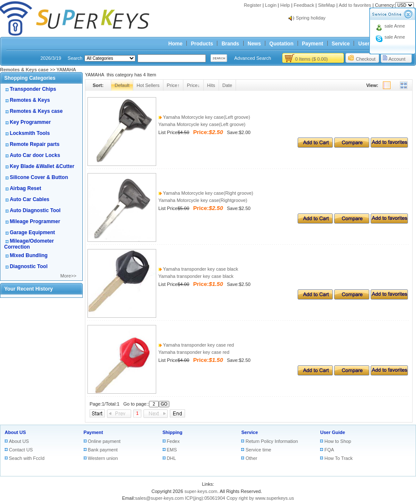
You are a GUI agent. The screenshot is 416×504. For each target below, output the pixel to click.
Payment (312, 44)
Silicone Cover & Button (39, 177)
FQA (329, 449)
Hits (211, 85)
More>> (68, 275)
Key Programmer (30, 122)
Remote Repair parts (34, 144)
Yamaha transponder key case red (196, 344)
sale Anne (395, 25)
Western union (103, 458)
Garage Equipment (32, 232)
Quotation (282, 44)
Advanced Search (252, 58)
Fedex (173, 441)
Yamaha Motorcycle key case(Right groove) (205, 193)
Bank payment (103, 449)
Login (270, 5)
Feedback (304, 5)
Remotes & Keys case (36, 111)
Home (176, 44)
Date (227, 85)
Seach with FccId (27, 458)
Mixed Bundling (29, 255)
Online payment (104, 441)
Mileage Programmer (35, 221)
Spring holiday (311, 17)
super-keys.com (200, 491)
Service (341, 44)
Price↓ (193, 85)
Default (122, 85)
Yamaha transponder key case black (198, 269)
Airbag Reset (25, 188)
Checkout (365, 59)
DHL (171, 458)
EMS (172, 449)
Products (202, 44)
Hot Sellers (148, 85)
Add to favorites (355, 5)
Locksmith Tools (30, 133)
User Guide (332, 432)
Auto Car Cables (29, 199)
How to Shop (337, 441)
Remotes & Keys (30, 100)
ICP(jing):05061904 (205, 498)
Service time (258, 449)
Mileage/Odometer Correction (29, 244)
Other (251, 458)
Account (396, 59)
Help (285, 5)
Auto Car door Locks (35, 155)
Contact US (21, 449)
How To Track (338, 458)
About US (15, 432)
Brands (230, 44)
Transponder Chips (33, 89)
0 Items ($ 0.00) (311, 59)
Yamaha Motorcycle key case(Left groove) (204, 117)
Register (252, 5)
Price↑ (173, 85)
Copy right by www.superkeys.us (260, 498)
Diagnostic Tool (29, 266)
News (254, 44)
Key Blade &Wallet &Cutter (42, 166)
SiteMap (326, 5)
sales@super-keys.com (159, 498)
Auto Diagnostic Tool (35, 210)
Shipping (173, 432)
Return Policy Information (271, 441)
